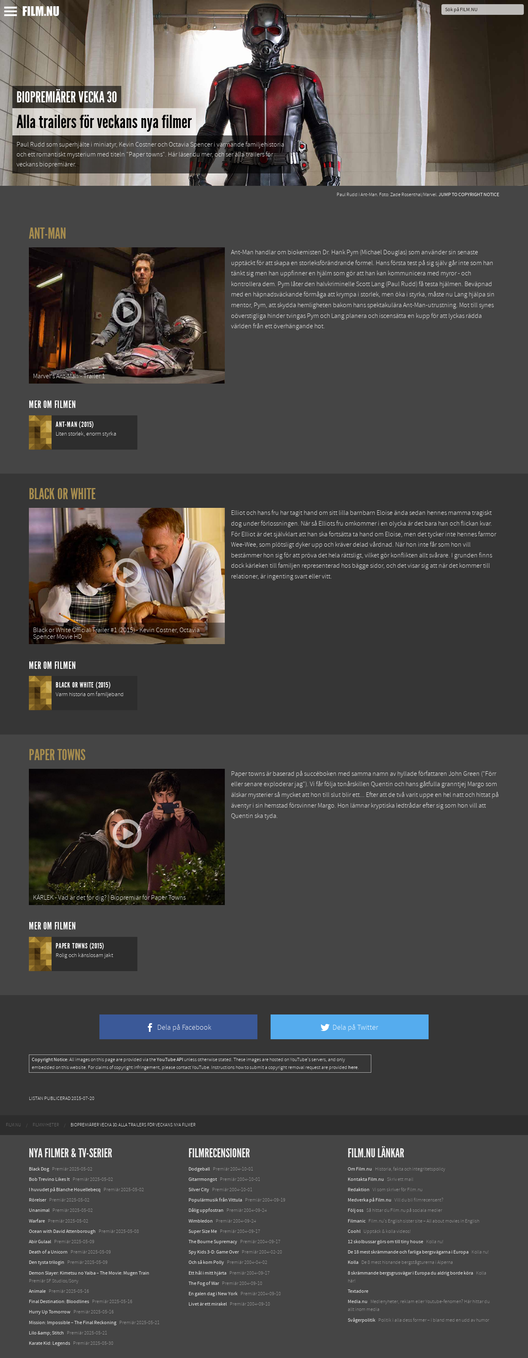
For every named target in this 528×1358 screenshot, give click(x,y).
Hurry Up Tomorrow (50, 1312)
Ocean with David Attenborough (62, 1231)
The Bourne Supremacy (213, 1241)
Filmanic (356, 1221)
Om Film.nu (360, 1169)
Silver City (199, 1189)
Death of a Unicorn (48, 1252)
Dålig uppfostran (206, 1210)
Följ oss (355, 1210)
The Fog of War (204, 1283)
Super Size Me (203, 1231)
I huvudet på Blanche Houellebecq (65, 1189)
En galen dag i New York (213, 1293)
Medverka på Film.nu (369, 1200)
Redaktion (359, 1189)
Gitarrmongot (203, 1179)
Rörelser (37, 1200)
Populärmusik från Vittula (215, 1200)
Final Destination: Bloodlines (59, 1301)
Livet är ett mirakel (208, 1304)
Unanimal (39, 1210)
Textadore (358, 1291)
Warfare (37, 1221)
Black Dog (39, 1169)
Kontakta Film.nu (366, 1179)
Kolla (353, 1262)
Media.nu (358, 1301)
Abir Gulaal (40, 1241)
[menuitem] (13, 1125)
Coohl (354, 1231)
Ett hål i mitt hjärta (207, 1273)
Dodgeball (199, 1169)
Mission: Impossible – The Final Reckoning (72, 1322)
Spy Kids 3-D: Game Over (214, 1252)
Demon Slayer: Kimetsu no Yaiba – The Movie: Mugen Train (89, 1273)
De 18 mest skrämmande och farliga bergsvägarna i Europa (408, 1252)
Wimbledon (201, 1221)
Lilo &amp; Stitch (46, 1333)
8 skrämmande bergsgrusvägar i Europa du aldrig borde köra (410, 1273)
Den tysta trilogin (46, 1262)
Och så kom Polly (206, 1262)
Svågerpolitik (361, 1320)
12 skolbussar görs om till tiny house (385, 1241)
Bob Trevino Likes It (49, 1179)
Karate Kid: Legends (49, 1343)
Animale (37, 1291)
